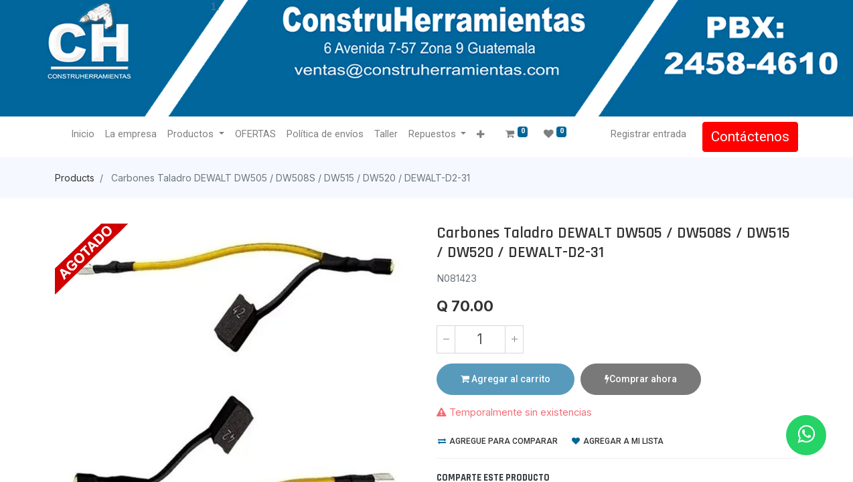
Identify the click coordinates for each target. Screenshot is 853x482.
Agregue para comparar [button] (498, 441)
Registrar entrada (648, 134)
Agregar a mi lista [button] (618, 441)
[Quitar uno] (446, 339)
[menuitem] (83, 134)
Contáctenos (750, 137)
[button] (480, 135)
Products (74, 177)
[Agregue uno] (514, 339)
